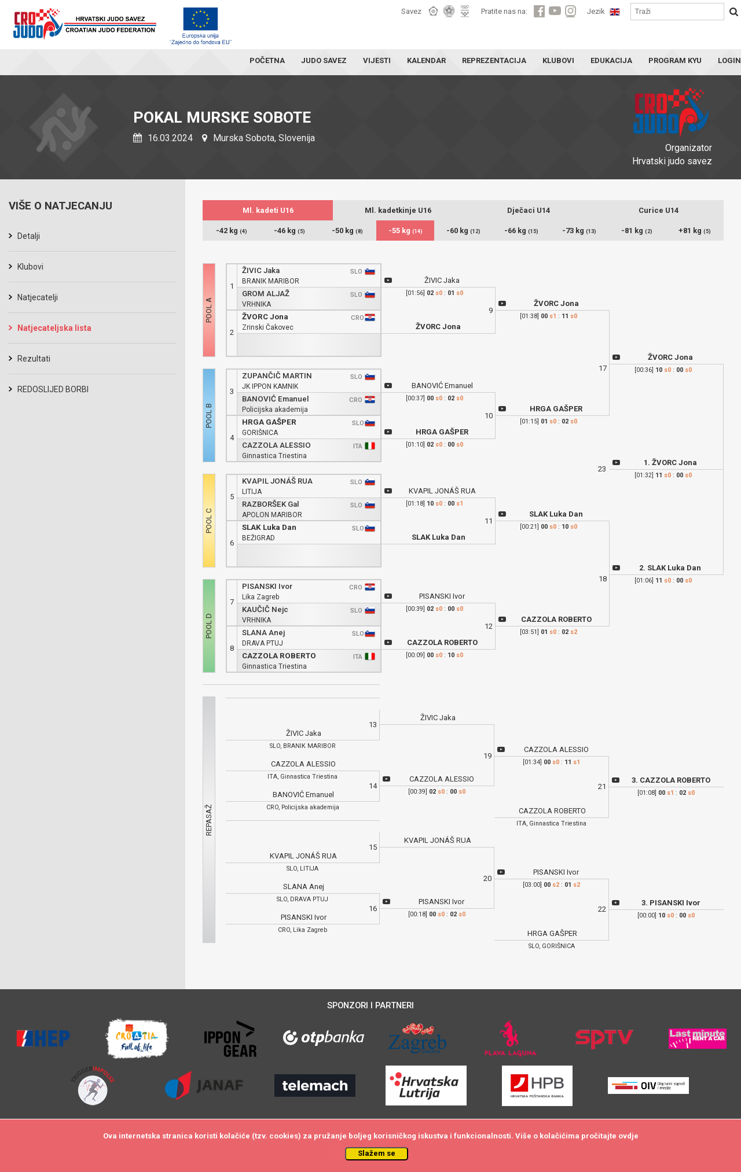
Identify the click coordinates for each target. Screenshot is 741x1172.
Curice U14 (658, 210)
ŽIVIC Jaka (261, 270)
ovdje (628, 1136)
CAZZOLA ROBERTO (279, 655)
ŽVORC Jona (265, 316)
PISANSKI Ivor (267, 586)
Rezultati (33, 358)
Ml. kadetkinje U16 (398, 210)
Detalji (28, 236)
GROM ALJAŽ (265, 293)
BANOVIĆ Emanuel (275, 399)
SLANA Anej (263, 632)
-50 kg (347, 230)
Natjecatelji (37, 297)
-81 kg (636, 230)
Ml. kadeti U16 (268, 210)
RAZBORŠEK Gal (270, 504)
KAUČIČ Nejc (265, 609)
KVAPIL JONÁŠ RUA (277, 481)
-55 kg (405, 230)
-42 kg (231, 230)
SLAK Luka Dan (269, 527)
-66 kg (521, 230)
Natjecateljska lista (54, 328)
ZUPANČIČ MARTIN (277, 375)
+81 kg (694, 230)
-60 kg (463, 230)
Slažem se (376, 1153)
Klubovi (30, 266)
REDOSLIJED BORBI (53, 389)
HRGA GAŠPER (269, 422)
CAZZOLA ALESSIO (276, 445)
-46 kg (289, 230)
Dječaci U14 (528, 210)
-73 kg (579, 230)
